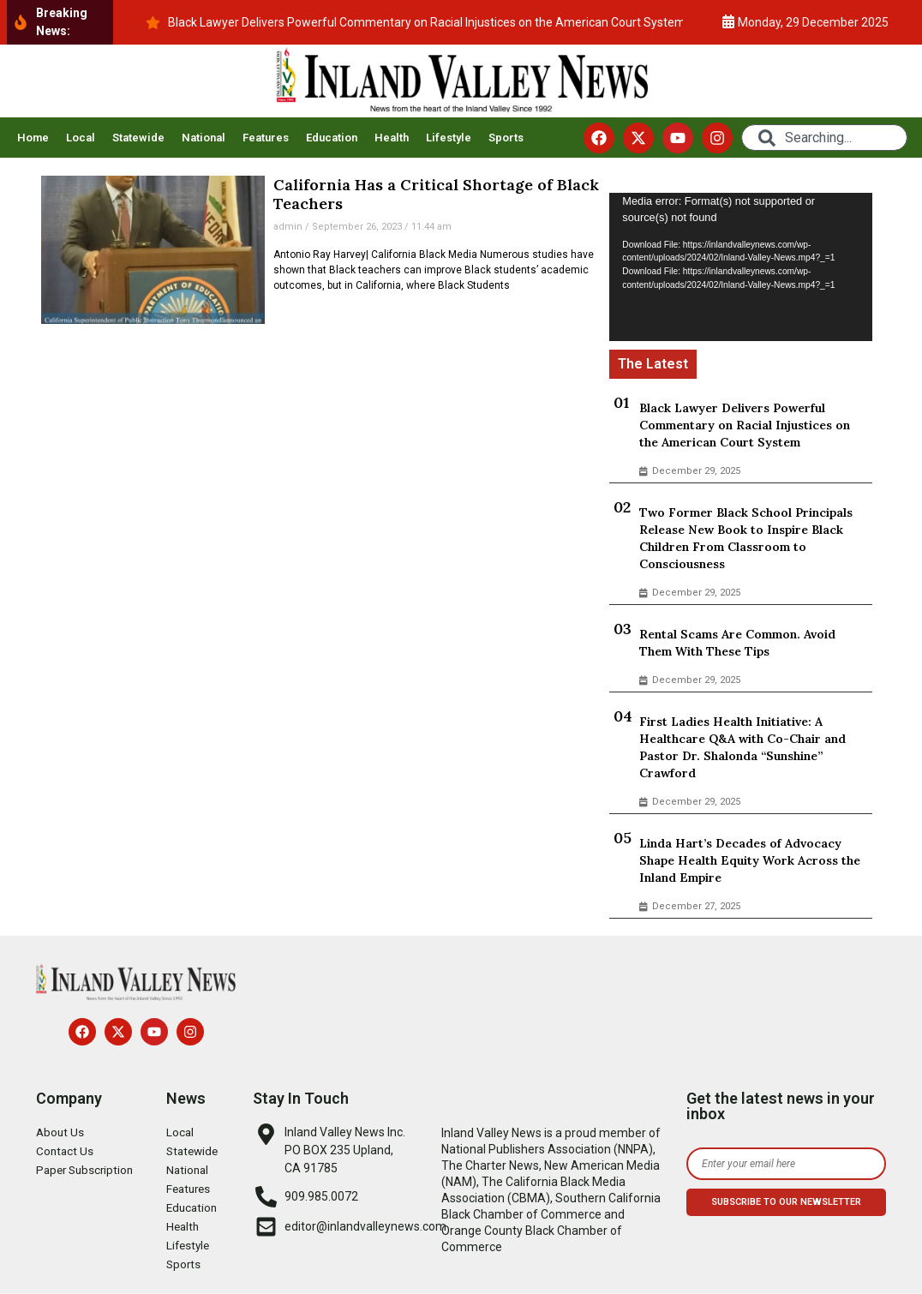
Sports (506, 137)
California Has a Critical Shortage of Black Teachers (436, 194)
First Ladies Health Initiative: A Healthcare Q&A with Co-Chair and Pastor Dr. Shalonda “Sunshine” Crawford (742, 747)
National (203, 137)
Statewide (138, 137)
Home (33, 137)
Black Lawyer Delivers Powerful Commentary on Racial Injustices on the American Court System (744, 425)
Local (80, 137)
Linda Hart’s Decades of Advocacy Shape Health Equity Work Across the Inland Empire (749, 860)
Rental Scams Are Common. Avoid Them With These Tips (737, 642)
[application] (740, 266)
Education (331, 137)
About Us (61, 1133)
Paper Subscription (87, 1170)
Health (391, 137)
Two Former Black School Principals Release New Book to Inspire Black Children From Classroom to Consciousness (746, 538)
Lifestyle (448, 137)
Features (265, 137)
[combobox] (824, 137)
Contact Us (65, 1152)
